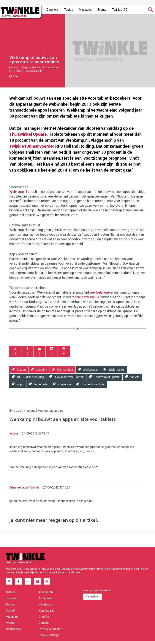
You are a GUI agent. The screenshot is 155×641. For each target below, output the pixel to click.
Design (24, 67)
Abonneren (46, 592)
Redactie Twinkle (33, 71)
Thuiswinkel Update (28, 134)
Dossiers (52, 9)
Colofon (44, 617)
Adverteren (46, 598)
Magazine (85, 9)
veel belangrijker (101, 292)
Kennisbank (46, 610)
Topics (68, 9)
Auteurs (11, 592)
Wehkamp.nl (18, 192)
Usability (37, 67)
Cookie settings (49, 635)
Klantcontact (52, 67)
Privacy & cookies (50, 629)
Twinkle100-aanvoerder (31, 146)
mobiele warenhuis (85, 297)
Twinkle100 (119, 9)
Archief (10, 610)
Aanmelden (92, 596)
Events (101, 9)
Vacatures (45, 604)
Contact (44, 623)
